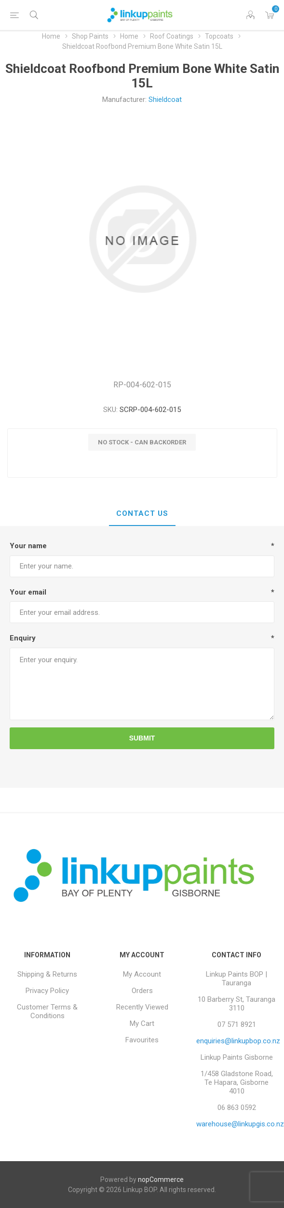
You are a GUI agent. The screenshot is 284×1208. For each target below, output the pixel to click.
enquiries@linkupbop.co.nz (238, 1041)
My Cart (142, 1023)
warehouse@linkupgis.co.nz (240, 1124)
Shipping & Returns (47, 974)
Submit (142, 738)
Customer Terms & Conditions (47, 1011)
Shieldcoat (165, 99)
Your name (28, 545)
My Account (142, 974)
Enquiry (23, 638)
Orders (142, 990)
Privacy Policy (47, 990)
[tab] (142, 514)
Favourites (142, 1040)
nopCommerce (161, 1179)
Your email (28, 592)
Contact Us (142, 513)
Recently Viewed (142, 1007)
